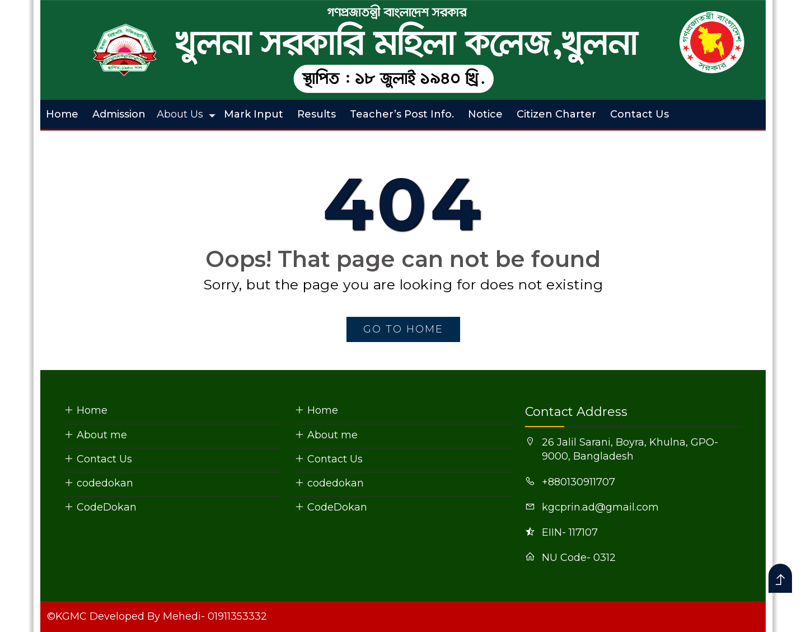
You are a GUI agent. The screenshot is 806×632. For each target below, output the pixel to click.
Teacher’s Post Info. (402, 114)
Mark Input (253, 114)
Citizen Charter (556, 114)
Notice (485, 114)
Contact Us (639, 114)
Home (62, 114)
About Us (180, 114)
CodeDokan (100, 507)
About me (95, 435)
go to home (403, 329)
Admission (119, 114)
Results (316, 114)
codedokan (98, 483)
